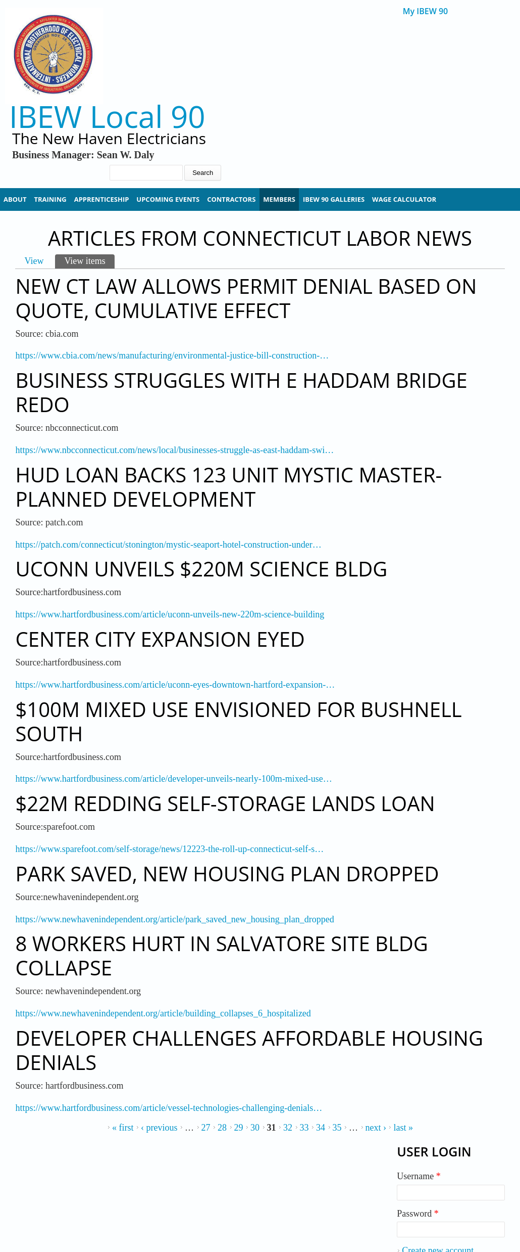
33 (304, 1128)
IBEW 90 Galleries (334, 199)
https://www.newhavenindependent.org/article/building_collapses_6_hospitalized (162, 1013)
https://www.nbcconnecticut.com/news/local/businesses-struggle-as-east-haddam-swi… (174, 450)
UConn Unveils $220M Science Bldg (201, 569)
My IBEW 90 (425, 11)
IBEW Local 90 (107, 116)
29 (238, 1128)
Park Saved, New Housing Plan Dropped (227, 873)
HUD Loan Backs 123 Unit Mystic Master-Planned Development (228, 487)
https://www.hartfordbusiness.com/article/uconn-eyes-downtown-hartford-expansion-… (175, 685)
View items (89, 260)
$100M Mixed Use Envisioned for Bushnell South (238, 721)
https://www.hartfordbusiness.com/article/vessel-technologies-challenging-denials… (168, 1108)
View (33, 261)
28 (222, 1128)
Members (279, 199)
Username (418, 1176)
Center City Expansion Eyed (159, 639)
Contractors (231, 199)
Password (418, 1214)
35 (337, 1128)
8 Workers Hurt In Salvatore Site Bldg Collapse (221, 955)
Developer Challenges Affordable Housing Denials (249, 1050)
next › (376, 1128)
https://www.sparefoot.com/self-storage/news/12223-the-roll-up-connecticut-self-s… (169, 849)
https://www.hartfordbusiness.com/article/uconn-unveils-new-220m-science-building (169, 614)
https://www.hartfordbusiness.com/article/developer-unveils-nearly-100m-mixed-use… (173, 779)
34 (320, 1128)
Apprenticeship (101, 199)
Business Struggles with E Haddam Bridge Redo (241, 392)
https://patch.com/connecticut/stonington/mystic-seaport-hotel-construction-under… (168, 545)
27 (206, 1128)
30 (254, 1128)
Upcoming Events (167, 199)
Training (50, 199)
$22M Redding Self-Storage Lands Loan (225, 803)
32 (287, 1128)
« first (123, 1128)
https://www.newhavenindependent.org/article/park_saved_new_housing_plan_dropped (174, 919)
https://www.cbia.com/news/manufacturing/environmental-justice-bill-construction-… (172, 355)
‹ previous (159, 1128)
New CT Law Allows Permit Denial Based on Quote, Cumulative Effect (246, 298)
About (15, 199)
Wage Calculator (404, 199)
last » (403, 1128)
